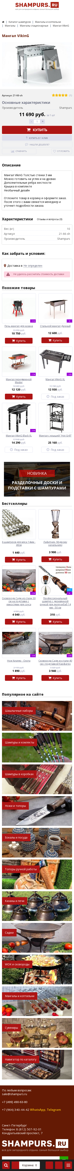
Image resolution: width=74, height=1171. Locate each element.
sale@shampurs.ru (14, 1094)
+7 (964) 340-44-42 (15, 1110)
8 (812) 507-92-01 (29, 1129)
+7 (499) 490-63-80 (14, 1102)
